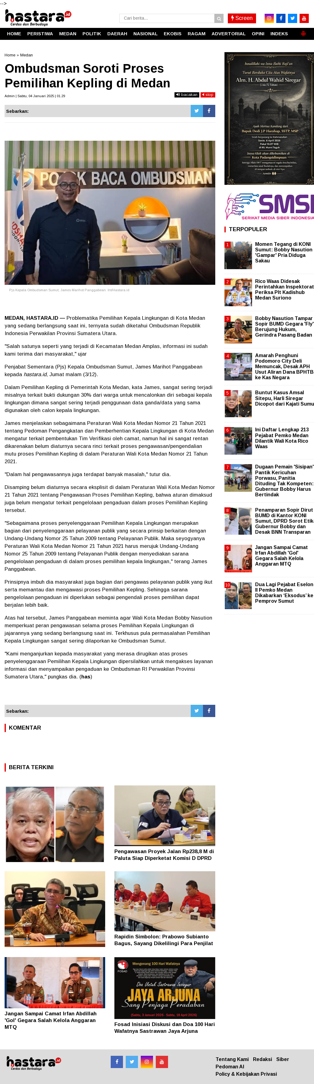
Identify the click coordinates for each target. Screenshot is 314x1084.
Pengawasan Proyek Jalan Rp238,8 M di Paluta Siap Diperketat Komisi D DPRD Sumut (164, 858)
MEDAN (67, 33)
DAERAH (117, 33)
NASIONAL (145, 33)
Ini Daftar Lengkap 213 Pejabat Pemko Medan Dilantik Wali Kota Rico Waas (282, 438)
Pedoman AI (230, 1066)
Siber (282, 1059)
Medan (26, 55)
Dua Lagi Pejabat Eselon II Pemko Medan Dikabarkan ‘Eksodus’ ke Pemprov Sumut (284, 593)
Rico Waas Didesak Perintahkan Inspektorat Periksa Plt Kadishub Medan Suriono (284, 290)
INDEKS (279, 33)
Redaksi (262, 1059)
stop (207, 94)
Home (10, 55)
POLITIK (91, 33)
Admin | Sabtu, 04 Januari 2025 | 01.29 (35, 96)
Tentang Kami (232, 1059)
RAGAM (196, 33)
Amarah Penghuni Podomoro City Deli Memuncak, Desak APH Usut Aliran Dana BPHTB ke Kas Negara (284, 366)
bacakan (186, 94)
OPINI (258, 33)
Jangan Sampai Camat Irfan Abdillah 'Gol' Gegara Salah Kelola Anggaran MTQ (51, 1020)
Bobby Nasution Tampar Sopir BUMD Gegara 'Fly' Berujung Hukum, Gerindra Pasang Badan (284, 327)
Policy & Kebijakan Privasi (246, 1074)
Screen (242, 18)
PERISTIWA (40, 33)
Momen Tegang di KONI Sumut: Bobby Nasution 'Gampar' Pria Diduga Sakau (283, 253)
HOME (14, 33)
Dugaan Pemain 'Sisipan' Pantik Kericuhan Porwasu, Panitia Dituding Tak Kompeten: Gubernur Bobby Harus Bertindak (284, 480)
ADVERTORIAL (229, 33)
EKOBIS (173, 33)
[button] (303, 31)
